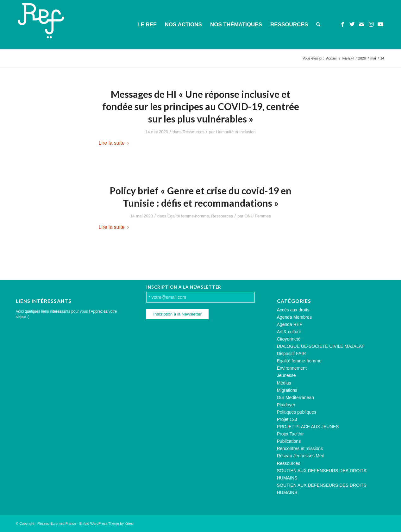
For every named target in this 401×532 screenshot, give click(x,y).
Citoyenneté (289, 338)
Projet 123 (287, 419)
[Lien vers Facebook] (342, 24)
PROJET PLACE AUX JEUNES (308, 426)
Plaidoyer (286, 404)
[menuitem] (146, 24)
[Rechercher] (318, 24)
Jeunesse (286, 375)
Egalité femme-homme (188, 216)
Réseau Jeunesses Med (300, 455)
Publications (289, 441)
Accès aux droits (293, 309)
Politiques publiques (296, 412)
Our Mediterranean (295, 397)
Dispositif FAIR (291, 353)
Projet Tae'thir (290, 433)
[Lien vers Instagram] (371, 24)
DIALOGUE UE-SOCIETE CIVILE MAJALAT (320, 346)
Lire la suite (115, 143)
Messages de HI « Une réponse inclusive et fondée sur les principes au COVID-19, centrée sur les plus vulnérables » (200, 106)
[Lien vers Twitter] (352, 24)
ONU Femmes (258, 216)
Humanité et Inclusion (235, 131)
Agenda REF (289, 324)
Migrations (287, 390)
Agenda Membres (294, 317)
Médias (284, 382)
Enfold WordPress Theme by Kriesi (106, 523)
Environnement (292, 368)
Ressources (193, 131)
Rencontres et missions (300, 448)
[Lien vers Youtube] (380, 24)
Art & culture (289, 331)
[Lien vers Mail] (361, 24)
